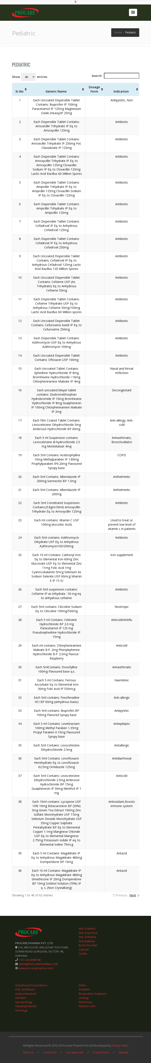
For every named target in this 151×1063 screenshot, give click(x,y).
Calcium (84, 949)
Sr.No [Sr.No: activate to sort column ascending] (19, 91)
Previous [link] (121, 895)
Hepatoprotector (26, 1006)
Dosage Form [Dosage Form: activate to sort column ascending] (94, 89)
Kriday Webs (120, 1045)
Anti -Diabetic (87, 928)
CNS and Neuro (25, 989)
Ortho (82, 985)
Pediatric (21, 64)
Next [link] (132, 895)
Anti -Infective (87, 937)
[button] (133, 12)
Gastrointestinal (25, 993)
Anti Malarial (87, 941)
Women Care (87, 1006)
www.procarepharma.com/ (35, 968)
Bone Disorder (88, 945)
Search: (115, 76)
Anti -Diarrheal (88, 932)
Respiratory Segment (92, 993)
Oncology (21, 1010)
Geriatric (20, 998)
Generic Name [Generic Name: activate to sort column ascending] (56, 91)
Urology (84, 998)
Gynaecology (23, 1002)
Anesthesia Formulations (31, 985)
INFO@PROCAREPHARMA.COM (38, 964)
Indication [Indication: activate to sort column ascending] (121, 91)
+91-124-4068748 (29, 960)
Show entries (29, 77)
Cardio (83, 953)
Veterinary (85, 1002)
